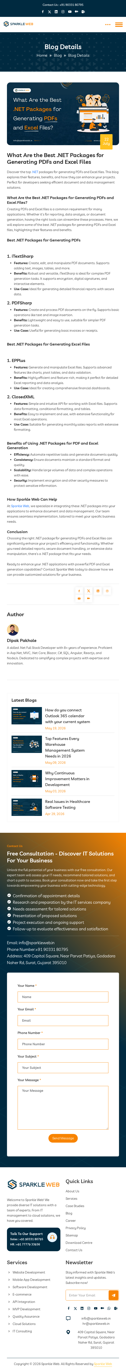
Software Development (27, 1287)
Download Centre (79, 1243)
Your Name (27, 986)
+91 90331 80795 (71, 5)
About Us (72, 1191)
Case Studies (75, 1206)
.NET (35, 172)
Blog (58, 55)
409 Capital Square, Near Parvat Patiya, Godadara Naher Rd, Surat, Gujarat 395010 (96, 1340)
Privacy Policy (76, 1228)
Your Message (29, 1080)
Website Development (26, 1272)
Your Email (27, 1009)
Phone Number (30, 1033)
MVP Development (23, 1309)
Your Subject (28, 1056)
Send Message (63, 1138)
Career (71, 1221)
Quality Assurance (23, 1316)
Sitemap (72, 1235)
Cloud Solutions (21, 1324)
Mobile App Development (28, 1280)
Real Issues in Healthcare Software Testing (67, 804)
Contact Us (74, 1250)
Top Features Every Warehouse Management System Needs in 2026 (65, 747)
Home (42, 55)
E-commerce (19, 1294)
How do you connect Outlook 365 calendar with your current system (67, 716)
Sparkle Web (20, 506)
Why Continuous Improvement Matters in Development (67, 778)
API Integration (21, 1302)
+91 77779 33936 (25, 1244)
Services (71, 1198)
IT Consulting (19, 1331)
